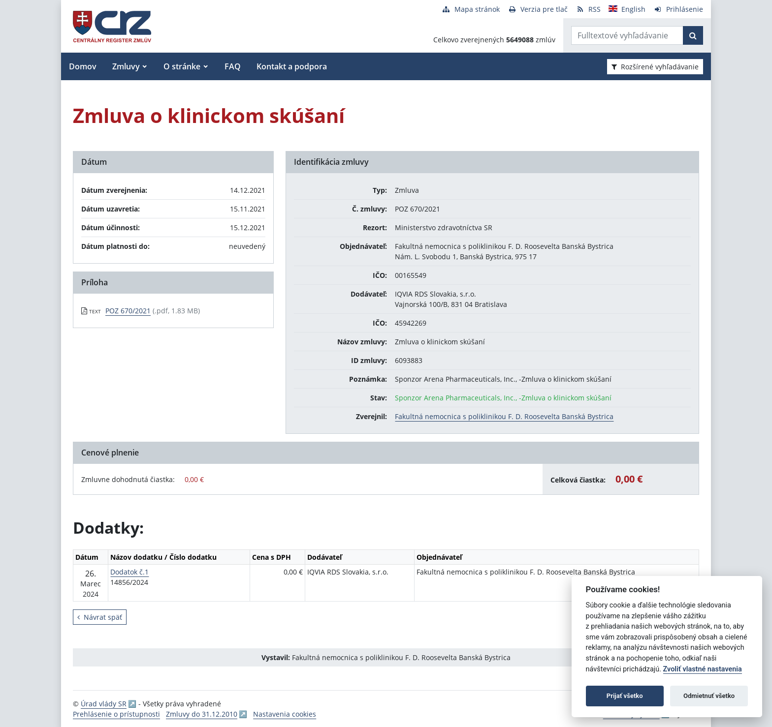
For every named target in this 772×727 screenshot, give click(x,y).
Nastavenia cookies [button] (284, 714)
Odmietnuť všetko (709, 695)
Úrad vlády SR (104, 703)
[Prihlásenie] (678, 9)
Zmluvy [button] (126, 66)
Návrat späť (99, 617)
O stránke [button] (181, 66)
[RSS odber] (588, 9)
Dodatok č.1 (129, 571)
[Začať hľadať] (693, 35)
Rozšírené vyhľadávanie (655, 66)
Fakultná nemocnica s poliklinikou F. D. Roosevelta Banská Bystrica (504, 416)
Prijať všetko (625, 695)
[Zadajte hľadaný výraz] (627, 35)
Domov (82, 66)
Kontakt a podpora (292, 66)
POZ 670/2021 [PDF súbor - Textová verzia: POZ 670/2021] (128, 310)
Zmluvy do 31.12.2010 (201, 714)
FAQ (233, 66)
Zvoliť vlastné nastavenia (702, 669)
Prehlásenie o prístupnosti (116, 714)
